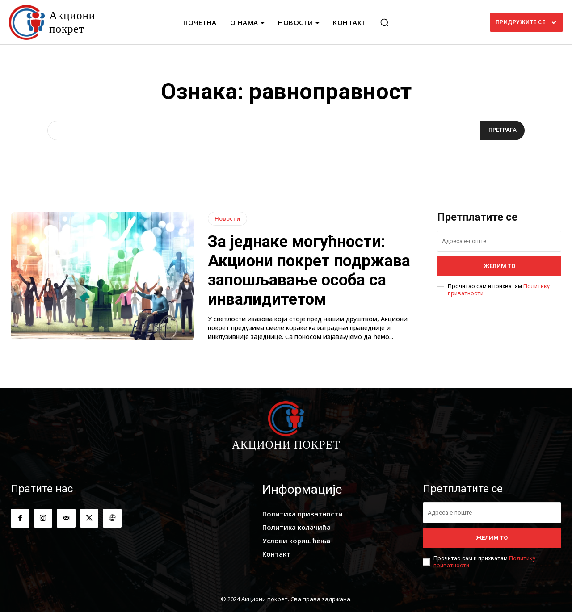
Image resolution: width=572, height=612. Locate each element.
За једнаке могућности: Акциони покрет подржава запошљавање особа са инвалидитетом (309, 270)
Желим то (499, 266)
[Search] (501, 130)
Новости (227, 218)
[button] (384, 22)
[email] (499, 241)
